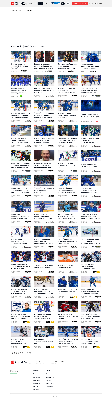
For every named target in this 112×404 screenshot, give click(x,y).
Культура (36, 380)
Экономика (37, 374)
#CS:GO (33, 46)
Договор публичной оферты (57, 362)
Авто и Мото (50, 383)
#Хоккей (29, 10)
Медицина (36, 383)
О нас (30, 362)
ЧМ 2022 (36, 390)
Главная (14, 10)
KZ (68, 3)
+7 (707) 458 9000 (95, 3)
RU (63, 3)
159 (27, 353)
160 (30, 353)
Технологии (50, 377)
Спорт (40, 3)
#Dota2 (42, 46)
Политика (36, 377)
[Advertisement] (56, 28)
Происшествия (51, 374)
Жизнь (48, 380)
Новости (32, 3)
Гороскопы (50, 386)
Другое (35, 386)
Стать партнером (80, 3)
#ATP (26, 46)
